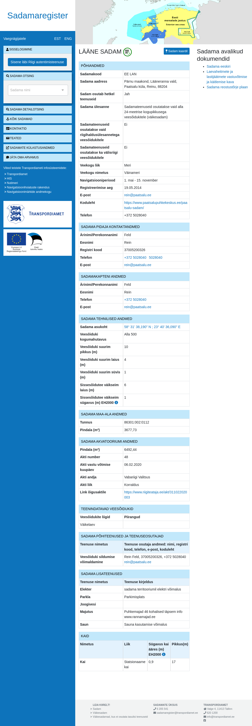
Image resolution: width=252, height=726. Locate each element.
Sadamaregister (37, 15)
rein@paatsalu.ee (137, 195)
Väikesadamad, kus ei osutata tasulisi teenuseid (120, 716)
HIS (9, 178)
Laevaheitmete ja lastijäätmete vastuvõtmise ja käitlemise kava (227, 77)
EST (57, 39)
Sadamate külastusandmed (30, 148)
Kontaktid (16, 128)
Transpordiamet (17, 174)
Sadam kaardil (177, 51)
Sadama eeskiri (219, 66)
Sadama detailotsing (25, 109)
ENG (68, 39)
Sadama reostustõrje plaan (227, 87)
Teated (13, 138)
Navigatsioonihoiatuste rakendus (28, 187)
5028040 (156, 257)
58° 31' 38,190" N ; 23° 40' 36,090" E (152, 327)
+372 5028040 (135, 257)
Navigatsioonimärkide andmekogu (29, 192)
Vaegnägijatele (14, 39)
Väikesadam (100, 712)
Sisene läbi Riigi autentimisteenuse (37, 62)
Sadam (97, 708)
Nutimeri (12, 183)
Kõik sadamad (19, 119)
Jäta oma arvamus (22, 157)
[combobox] (38, 90)
